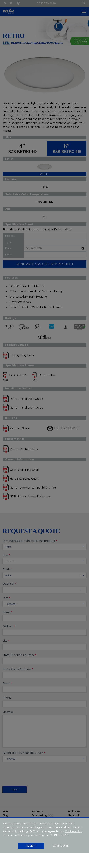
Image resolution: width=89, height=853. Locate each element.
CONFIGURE (60, 845)
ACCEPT (31, 845)
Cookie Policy (73, 831)
